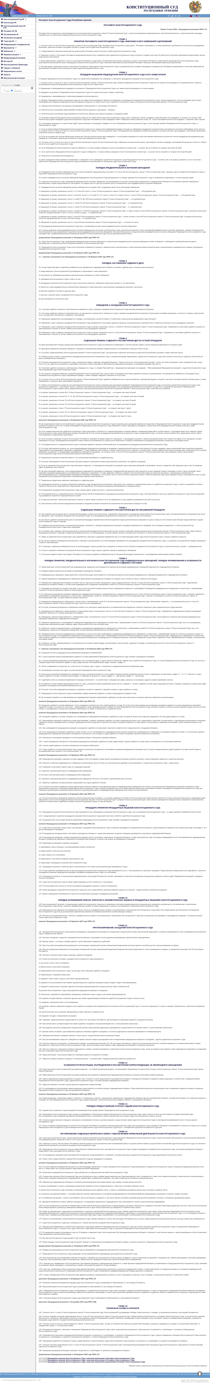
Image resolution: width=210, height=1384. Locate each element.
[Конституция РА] (12, 1374)
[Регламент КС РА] (38, 1374)
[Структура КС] (85, 1374)
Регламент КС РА (9, 31)
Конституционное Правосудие (14, 64)
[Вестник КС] (181, 1374)
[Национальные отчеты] (99, 1377)
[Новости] (111, 1377)
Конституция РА (8, 22)
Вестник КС (7, 61)
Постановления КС (10, 34)
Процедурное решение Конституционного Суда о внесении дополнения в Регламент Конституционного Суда (90, 1358)
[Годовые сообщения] (81, 1377)
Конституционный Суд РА (13, 19)
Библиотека (8, 51)
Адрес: (184, 1380)
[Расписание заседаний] (70, 1374)
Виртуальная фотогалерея (13, 78)
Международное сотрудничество (15, 44)
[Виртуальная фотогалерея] (126, 1377)
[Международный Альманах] (165, 1374)
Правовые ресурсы (11, 54)
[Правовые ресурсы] (146, 1374)
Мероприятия (8, 48)
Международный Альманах (13, 58)
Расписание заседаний (11, 38)
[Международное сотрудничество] (104, 1374)
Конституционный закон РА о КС (13, 27)
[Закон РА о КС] (25, 1374)
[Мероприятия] (123, 1374)
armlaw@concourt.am (201, 1382)
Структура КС (8, 41)
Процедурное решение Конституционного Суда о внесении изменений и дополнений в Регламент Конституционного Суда (96, 1362)
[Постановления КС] (53, 1374)
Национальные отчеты (11, 71)
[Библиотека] (134, 1374)
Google (17, 85)
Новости (5, 75)
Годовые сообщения (10, 68)
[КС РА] (3, 1374)
